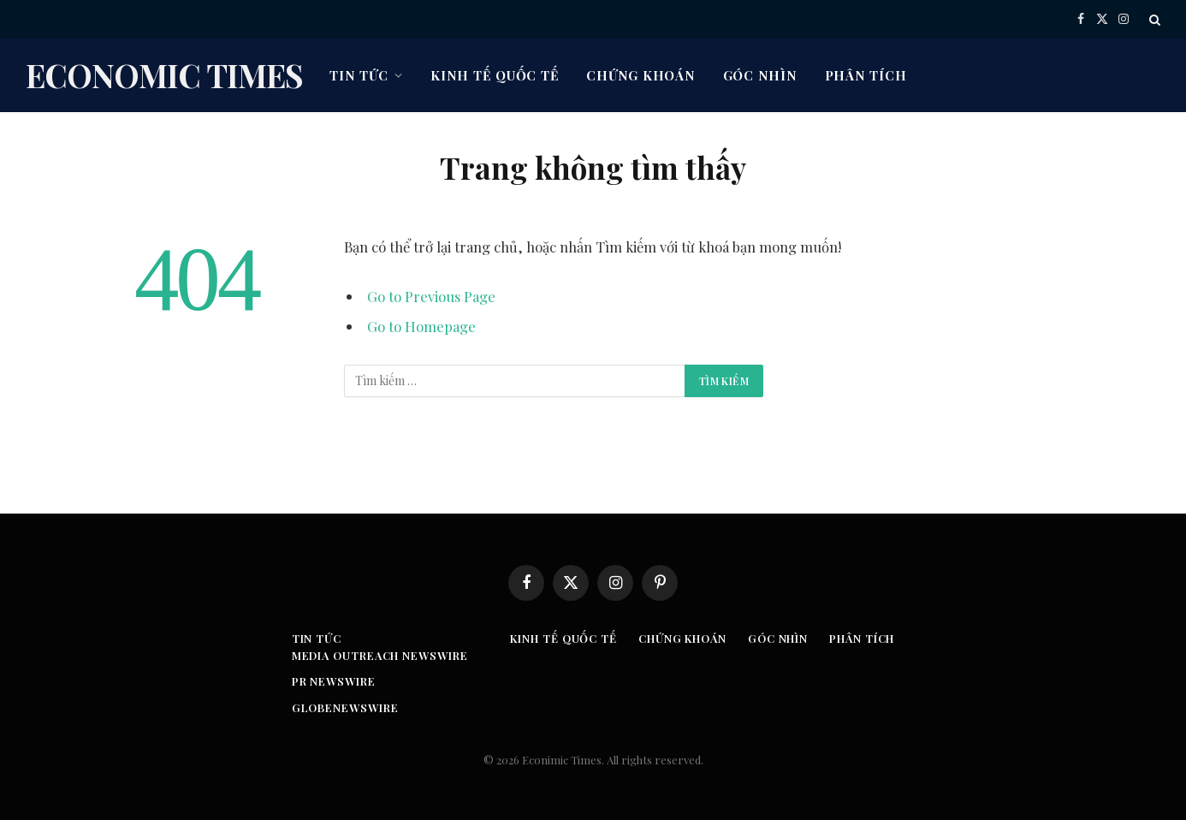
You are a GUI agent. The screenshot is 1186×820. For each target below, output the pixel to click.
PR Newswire (330, 681)
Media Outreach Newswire (377, 655)
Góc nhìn (760, 75)
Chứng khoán (640, 75)
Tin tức (358, 75)
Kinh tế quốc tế (494, 75)
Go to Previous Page (431, 296)
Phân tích (866, 75)
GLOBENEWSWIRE (341, 707)
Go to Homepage (421, 326)
